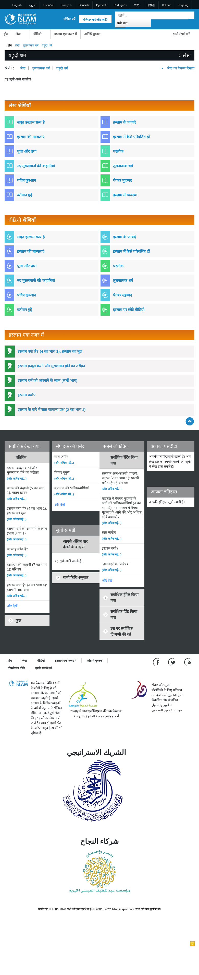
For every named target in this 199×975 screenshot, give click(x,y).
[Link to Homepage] (20, 19)
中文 (136, 5)
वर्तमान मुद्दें (24, 195)
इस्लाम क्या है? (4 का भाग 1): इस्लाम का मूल (50, 351)
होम (6, 34)
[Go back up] (189, 421)
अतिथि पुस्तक (92, 34)
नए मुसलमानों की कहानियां (36, 166)
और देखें (12, 606)
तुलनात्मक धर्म (31, 45)
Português (120, 5)
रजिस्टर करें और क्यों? (95, 19)
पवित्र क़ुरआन (26, 180)
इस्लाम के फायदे (124, 122)
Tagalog (183, 5)
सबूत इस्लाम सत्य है (31, 122)
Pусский (101, 5)
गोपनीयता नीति (16, 668)
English (17, 5)
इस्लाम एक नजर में (65, 34)
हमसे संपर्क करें (181, 34)
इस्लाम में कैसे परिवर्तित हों (131, 137)
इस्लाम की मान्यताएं (30, 137)
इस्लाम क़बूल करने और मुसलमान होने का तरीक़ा (51, 366)
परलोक (118, 151)
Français (66, 5)
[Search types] (133, 23)
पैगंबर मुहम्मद (122, 180)
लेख (18, 34)
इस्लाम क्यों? (26, 395)
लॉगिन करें (69, 19)
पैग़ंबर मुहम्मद (122, 295)
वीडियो (37, 34)
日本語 (150, 5)
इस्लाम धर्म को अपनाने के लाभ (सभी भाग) (47, 380)
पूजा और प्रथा (26, 151)
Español (48, 5)
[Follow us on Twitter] (172, 662)
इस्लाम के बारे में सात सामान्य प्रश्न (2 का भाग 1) (51, 409)
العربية (32, 5)
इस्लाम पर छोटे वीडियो (129, 309)
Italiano (166, 5)
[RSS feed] (187, 662)
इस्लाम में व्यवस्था (125, 195)
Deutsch (84, 5)
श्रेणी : (9, 68)
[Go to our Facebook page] (157, 662)
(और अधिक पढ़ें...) (17, 478)
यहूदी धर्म (62, 68)
